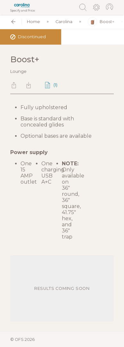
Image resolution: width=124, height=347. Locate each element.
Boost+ (101, 21)
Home (33, 21)
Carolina (63, 21)
